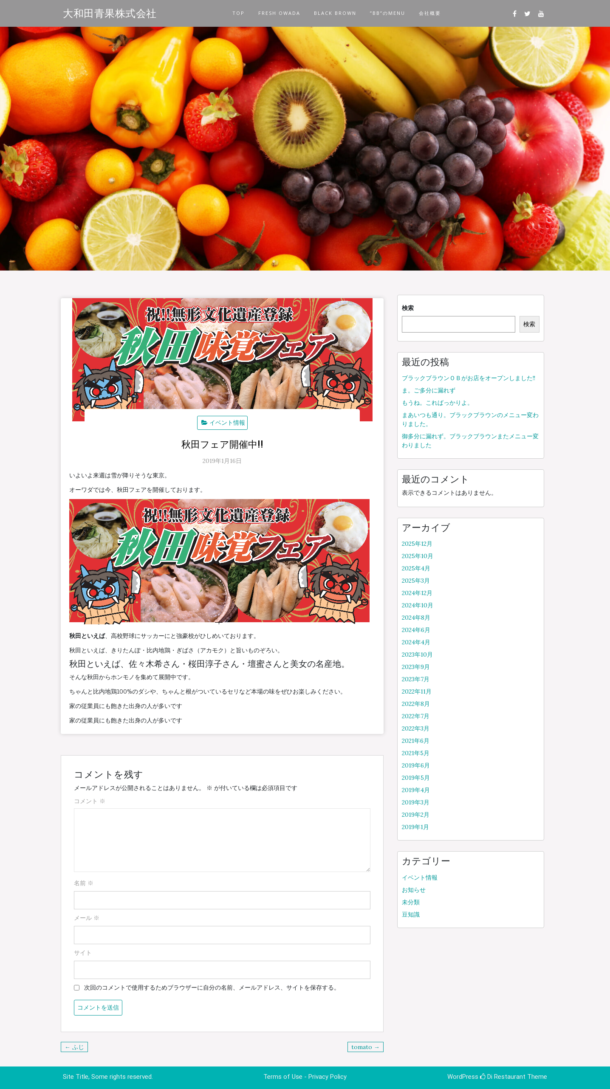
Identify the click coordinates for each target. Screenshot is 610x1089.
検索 (408, 308)
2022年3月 (415, 728)
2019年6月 (416, 765)
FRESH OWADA (279, 13)
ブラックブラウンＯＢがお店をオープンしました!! (468, 378)
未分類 (411, 902)
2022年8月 (416, 704)
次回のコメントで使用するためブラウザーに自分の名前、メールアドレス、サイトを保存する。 (212, 987)
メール (86, 918)
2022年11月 (417, 691)
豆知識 (411, 914)
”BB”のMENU (387, 13)
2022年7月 (415, 716)
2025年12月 (417, 543)
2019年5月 (416, 777)
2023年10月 (417, 654)
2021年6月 (415, 741)
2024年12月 (417, 593)
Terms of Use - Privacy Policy (305, 1077)
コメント (89, 801)
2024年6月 (416, 630)
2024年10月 (417, 605)
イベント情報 (227, 422)
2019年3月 (415, 802)
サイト (83, 952)
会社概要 (430, 13)
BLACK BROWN (335, 13)
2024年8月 (416, 617)
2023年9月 (416, 667)
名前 (83, 883)
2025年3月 (416, 580)
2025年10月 (417, 556)
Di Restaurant (502, 1077)
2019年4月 (416, 790)
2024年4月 (416, 642)
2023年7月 (415, 679)
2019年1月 (415, 827)
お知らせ (414, 890)
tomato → (365, 1047)
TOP (238, 13)
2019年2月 (415, 814)
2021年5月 (415, 753)
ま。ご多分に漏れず (428, 390)
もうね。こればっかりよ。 (437, 402)
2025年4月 (416, 568)
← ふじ (74, 1047)
